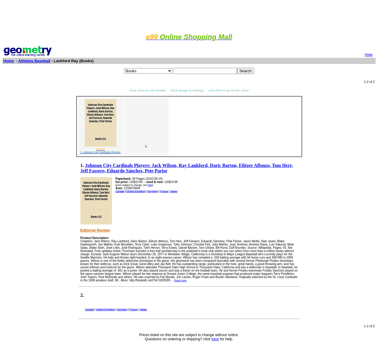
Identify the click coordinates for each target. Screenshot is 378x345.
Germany (152, 191)
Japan (173, 191)
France (164, 191)
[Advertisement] (189, 15)
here (215, 339)
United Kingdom (135, 191)
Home (8, 61)
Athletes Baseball (34, 61)
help (150, 185)
